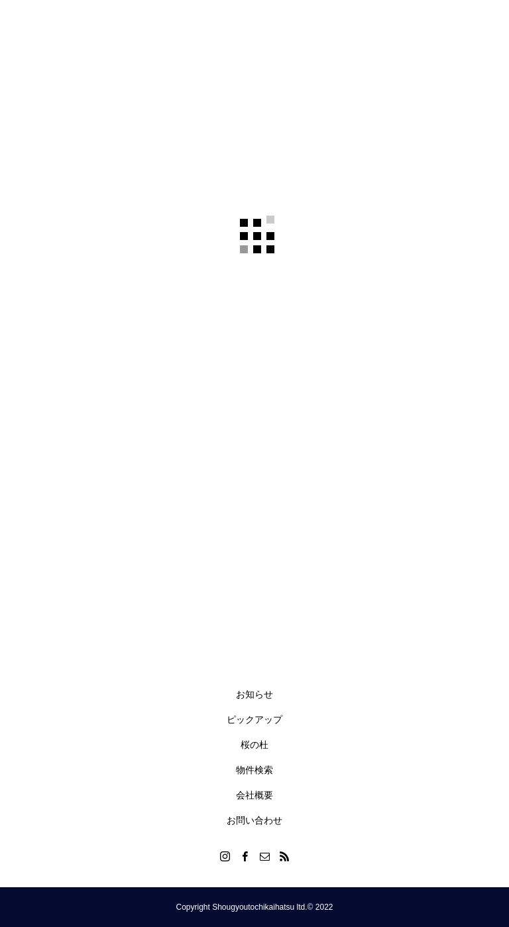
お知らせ (254, 694)
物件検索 (254, 770)
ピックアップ (254, 719)
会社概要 (254, 795)
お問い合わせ (254, 820)
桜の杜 (254, 744)
